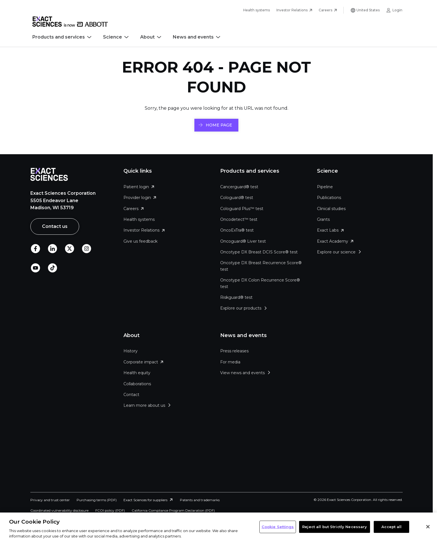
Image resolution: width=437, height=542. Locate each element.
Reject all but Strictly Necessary (334, 526)
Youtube (35, 268)
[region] (218, 527)
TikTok (52, 268)
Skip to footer (96, 10)
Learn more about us (144, 405)
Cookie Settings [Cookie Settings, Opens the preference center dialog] (278, 526)
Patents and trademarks (200, 500)
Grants (323, 219)
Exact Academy (332, 241)
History (130, 350)
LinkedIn (52, 249)
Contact (131, 394)
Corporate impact (140, 362)
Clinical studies (331, 208)
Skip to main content (56, 10)
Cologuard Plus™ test (241, 208)
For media (230, 362)
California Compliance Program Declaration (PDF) (173, 510)
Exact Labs (328, 230)
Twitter (69, 249)
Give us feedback (140, 241)
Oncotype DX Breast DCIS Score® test (259, 252)
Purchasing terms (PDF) (97, 500)
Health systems (256, 10)
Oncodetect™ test (238, 219)
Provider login (137, 197)
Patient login (136, 186)
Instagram (86, 249)
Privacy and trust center (50, 500)
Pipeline (325, 186)
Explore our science (336, 252)
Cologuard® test (236, 197)
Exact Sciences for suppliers (145, 500)
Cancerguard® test (239, 186)
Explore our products (240, 308)
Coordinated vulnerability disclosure (59, 510)
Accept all (391, 526)
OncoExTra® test (237, 230)
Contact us (55, 226)
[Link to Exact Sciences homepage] (70, 25)
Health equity (136, 372)
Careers (325, 10)
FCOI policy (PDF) (110, 510)
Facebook (35, 249)
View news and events (242, 372)
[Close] (428, 526)
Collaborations (137, 383)
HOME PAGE (219, 125)
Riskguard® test (236, 297)
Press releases (234, 350)
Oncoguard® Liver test (243, 241)
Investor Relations (292, 10)
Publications (329, 197)
